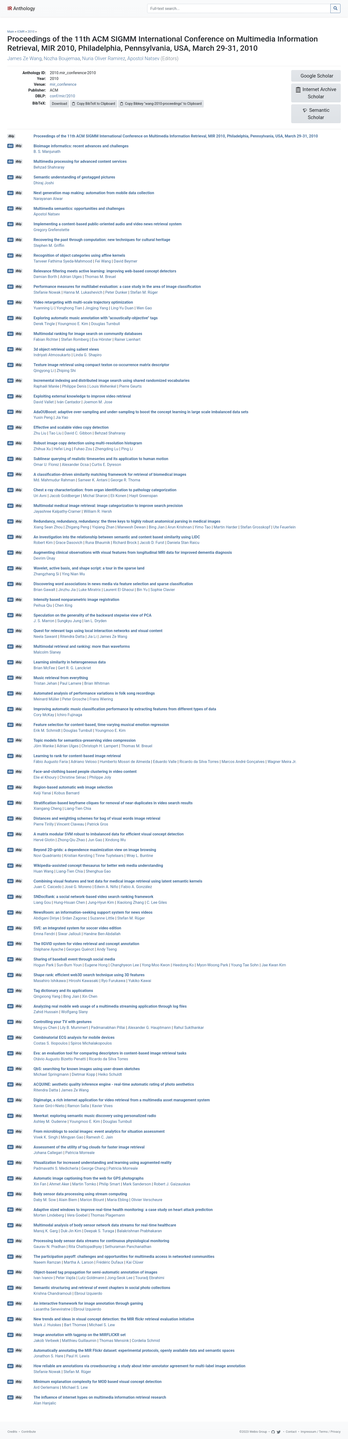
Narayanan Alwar (48, 198)
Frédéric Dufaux (109, 1262)
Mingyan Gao (72, 1137)
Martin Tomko (84, 1184)
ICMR (21, 31)
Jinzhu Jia (67, 589)
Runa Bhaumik (97, 542)
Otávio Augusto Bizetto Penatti (60, 1059)
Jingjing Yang (96, 308)
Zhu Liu (40, 433)
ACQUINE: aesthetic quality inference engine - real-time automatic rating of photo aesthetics (114, 1084)
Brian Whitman (96, 683)
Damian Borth (45, 276)
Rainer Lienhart (128, 339)
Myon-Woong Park (212, 965)
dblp (11, 136)
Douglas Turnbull (105, 323)
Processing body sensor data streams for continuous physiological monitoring (101, 1241)
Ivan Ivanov (43, 1277)
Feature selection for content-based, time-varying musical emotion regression (101, 724)
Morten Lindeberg (49, 1215)
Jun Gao (95, 840)
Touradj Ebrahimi (149, 1277)
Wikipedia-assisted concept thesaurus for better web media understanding (98, 865)
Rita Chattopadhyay (85, 1246)
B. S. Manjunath (47, 151)
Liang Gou (42, 902)
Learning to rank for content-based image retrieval (77, 756)
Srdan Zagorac (74, 918)
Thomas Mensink (114, 1340)
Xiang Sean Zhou (48, 527)
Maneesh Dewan (131, 527)
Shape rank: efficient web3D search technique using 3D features (89, 975)
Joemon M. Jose (97, 402)
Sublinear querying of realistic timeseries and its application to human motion (101, 458)
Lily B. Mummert (74, 1027)
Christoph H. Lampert (99, 746)
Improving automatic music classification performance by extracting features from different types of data (125, 709)
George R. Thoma (125, 480)
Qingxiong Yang (47, 996)
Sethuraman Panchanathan (128, 1246)
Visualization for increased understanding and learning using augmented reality (103, 1162)
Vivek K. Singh (46, 1137)
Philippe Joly (100, 777)
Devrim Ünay (44, 558)
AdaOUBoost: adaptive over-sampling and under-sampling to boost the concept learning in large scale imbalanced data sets (141, 411)
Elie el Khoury (45, 777)
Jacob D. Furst (152, 542)
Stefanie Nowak (47, 292)
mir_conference (63, 84)
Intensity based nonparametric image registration (76, 599)
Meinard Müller (46, 699)
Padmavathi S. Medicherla (56, 1168)
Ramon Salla (78, 1106)
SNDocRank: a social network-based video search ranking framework (93, 896)
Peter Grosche (74, 699)
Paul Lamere (70, 683)
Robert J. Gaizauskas (172, 1184)
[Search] (239, 8)
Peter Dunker (116, 292)
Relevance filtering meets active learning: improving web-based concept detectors (105, 271)
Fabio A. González (136, 886)
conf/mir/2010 (62, 96)
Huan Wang (43, 871)
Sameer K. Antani (93, 480)
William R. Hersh (98, 511)
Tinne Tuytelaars (109, 855)
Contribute (28, 1431)
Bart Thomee (75, 1325)
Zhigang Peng (77, 527)
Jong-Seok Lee (119, 1277)
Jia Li (92, 636)
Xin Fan (40, 1184)
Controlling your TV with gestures (63, 1021)
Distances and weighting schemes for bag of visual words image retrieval (97, 818)
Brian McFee (44, 668)
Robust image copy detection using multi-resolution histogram (88, 443)
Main (10, 31)
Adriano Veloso (84, 761)
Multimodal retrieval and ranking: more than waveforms (82, 646)
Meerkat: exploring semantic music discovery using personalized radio (95, 1115)
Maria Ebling (117, 1199)
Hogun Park (44, 965)
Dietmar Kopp (83, 1074)
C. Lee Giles (157, 902)
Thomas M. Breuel (100, 276)
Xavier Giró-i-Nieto (49, 1106)
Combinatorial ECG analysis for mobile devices (74, 1037)
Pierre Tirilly (44, 824)
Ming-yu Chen (45, 1027)
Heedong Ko (183, 965)
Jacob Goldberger (65, 495)
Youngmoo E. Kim (73, 323)
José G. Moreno (78, 886)
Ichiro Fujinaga (69, 714)
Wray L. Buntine (139, 855)
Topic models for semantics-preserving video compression (85, 740)
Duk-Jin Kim (71, 1231)
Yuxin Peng (43, 417)
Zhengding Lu (106, 449)
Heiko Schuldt (110, 1074)
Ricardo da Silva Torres (199, 761)
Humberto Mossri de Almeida (125, 761)
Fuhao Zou (83, 449)
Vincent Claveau (70, 824)
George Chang (93, 1168)
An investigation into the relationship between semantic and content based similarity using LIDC (117, 536)
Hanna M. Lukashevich (83, 292)
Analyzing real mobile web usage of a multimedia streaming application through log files (110, 1006)
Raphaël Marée (46, 386)
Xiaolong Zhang (130, 902)
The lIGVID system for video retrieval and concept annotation (86, 943)
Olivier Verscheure (146, 1199)
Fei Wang (103, 261)
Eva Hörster (102, 339)
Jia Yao (62, 417)
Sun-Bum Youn (69, 965)
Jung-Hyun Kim (101, 902)
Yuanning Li (44, 308)
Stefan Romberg (75, 339)
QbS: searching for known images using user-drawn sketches (87, 1068)
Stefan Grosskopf (255, 527)
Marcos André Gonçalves (243, 761)
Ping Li (127, 449)
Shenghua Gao (98, 871)
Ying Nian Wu (73, 574)
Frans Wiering (101, 699)
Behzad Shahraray (49, 167)
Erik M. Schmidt (47, 730)
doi (10, 146)
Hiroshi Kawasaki (83, 980)
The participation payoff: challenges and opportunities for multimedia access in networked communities (124, 1256)
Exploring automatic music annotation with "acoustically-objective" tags (96, 318)
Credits (12, 1431)
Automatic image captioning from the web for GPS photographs (89, 1178)
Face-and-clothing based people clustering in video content (85, 771)
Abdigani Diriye (46, 918)
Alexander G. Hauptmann (149, 1027)
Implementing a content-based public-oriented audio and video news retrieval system (108, 224)
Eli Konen (118, 495)
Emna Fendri (44, 934)
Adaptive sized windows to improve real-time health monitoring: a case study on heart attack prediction (123, 1209)
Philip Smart (109, 1184)
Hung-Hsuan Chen (69, 902)
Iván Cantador (68, 402)
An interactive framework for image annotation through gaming (88, 1303)
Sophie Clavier (162, 589)
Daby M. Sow (45, 1199)
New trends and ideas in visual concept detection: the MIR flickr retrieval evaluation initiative (114, 1319)
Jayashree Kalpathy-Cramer (57, 511)
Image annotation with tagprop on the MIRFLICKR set (80, 1334)
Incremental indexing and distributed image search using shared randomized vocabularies (112, 380)
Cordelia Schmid (146, 1340)
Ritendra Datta (72, 636)
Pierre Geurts (130, 386)
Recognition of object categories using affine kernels (79, 255)
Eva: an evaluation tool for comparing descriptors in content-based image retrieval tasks (110, 1053)
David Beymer (126, 261)
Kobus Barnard (67, 793)
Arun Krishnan (179, 527)
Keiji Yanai (42, 793)
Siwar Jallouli (69, 934)
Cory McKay (44, 714)
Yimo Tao (203, 527)
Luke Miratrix (90, 589)
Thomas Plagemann (107, 1215)
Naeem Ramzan (47, 1262)
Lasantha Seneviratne (52, 1309)
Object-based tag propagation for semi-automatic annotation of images (95, 1272)
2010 (31, 31)
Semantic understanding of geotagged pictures (74, 177)
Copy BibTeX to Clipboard (93, 104)
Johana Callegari (48, 1152)
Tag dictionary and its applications (63, 990)
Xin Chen (89, 996)
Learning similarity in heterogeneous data (70, 662)
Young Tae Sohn (245, 965)
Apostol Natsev (143, 58)
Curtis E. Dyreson (106, 464)
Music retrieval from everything (61, 677)
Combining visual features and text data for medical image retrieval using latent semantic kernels (118, 881)
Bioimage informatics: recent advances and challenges (81, 145)
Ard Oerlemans (46, 1387)
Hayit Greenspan (143, 495)
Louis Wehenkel (102, 386)
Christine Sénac (72, 777)
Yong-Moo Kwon (156, 965)
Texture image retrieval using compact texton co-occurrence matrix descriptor (101, 365)
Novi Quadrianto (47, 855)
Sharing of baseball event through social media (74, 959)
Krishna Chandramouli (53, 1293)
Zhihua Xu (42, 449)
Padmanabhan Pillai (108, 1027)
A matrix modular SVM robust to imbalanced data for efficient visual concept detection (109, 834)
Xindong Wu (115, 840)
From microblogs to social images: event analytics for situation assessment (99, 1131)
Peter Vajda (65, 1277)
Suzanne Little (102, 918)
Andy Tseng (107, 949)
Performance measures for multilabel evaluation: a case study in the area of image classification (117, 286)
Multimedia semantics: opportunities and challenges (79, 208)
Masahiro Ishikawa (50, 980)
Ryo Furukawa (113, 980)
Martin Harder (226, 527)
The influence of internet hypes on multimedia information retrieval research (100, 1397)
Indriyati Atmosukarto (52, 355)
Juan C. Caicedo (48, 886)
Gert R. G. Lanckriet (74, 668)
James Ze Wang (24, 58)
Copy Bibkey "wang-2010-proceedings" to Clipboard (161, 104)
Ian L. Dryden (95, 621)
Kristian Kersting (78, 855)
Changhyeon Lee (124, 965)
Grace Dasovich (69, 542)
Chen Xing (63, 605)
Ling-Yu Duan (122, 308)
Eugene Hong (96, 965)
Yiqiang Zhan (103, 527)
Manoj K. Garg (46, 1231)
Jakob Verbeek (46, 1340)
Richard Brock (125, 542)
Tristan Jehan (45, 683)
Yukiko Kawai (139, 980)
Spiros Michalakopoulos (91, 1043)
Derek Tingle (44, 323)
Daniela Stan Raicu (183, 542)
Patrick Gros (97, 824)
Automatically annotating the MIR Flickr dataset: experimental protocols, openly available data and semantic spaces (134, 1350)
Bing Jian (157, 527)
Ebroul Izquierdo (88, 1293)
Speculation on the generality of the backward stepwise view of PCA (93, 615)
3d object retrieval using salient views (66, 349)
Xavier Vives (102, 1106)
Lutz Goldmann (91, 1277)
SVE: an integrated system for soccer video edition (77, 928)
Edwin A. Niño (106, 886)
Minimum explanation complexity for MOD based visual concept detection (98, 1381)
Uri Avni (40, 495)
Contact (291, 1431)
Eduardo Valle (165, 761)
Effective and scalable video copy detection (71, 427)
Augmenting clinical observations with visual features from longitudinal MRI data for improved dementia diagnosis (133, 552)
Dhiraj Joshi (44, 183)
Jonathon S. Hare (48, 1356)
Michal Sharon (95, 495)
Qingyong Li (44, 370)
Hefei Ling (62, 449)
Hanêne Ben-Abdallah (102, 934)
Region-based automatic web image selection (73, 787)
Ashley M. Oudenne (50, 1121)
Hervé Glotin (44, 840)
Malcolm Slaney (47, 652)
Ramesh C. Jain (99, 1137)
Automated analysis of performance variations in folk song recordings (94, 693)
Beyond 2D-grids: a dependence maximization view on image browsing (95, 850)
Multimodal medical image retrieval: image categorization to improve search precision (108, 505)
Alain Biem (68, 1199)
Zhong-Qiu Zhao (71, 840)
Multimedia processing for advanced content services (80, 161)
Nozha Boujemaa (62, 58)
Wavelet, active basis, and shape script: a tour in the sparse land (89, 568)
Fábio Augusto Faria (51, 761)
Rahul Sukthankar (189, 1027)
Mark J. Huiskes (47, 1325)
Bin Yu (142, 589)
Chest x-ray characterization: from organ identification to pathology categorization (105, 490)
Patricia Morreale (80, 1152)
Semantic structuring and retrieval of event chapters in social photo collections (102, 1287)
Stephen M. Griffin (49, 245)
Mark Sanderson (137, 1184)
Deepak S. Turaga (99, 1231)
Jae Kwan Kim (273, 965)
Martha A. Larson (79, 1262)
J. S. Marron (44, 621)
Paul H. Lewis (77, 1356)
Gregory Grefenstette (51, 230)
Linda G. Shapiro (87, 355)
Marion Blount (92, 1199)
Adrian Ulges (71, 276)
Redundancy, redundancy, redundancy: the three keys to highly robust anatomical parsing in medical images (127, 521)
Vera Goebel (77, 1215)
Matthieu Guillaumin (79, 1340)
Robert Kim (43, 542)
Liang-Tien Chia (78, 808)
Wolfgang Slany (74, 1012)
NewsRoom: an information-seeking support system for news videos (93, 912)
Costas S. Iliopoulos (51, 1043)
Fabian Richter (46, 339)
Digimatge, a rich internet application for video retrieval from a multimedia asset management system (122, 1100)
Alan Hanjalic (45, 1403)
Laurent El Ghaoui (119, 589)
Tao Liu (55, 433)
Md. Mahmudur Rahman (54, 480)
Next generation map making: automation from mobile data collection (94, 193)
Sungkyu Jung (69, 621)
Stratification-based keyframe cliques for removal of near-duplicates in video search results (113, 802)
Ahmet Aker (59, 1184)
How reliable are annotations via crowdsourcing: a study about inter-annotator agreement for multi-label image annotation (140, 1366)
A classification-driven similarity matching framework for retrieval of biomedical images (110, 474)
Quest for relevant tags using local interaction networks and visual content (98, 630)
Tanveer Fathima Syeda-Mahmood (63, 261)
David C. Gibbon (78, 433)
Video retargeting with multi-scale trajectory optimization (83, 302)
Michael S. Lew (102, 1325)
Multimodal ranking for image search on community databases (88, 333)
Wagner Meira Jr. (282, 761)
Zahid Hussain (46, 1012)
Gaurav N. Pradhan (50, 1246)
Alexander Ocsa (75, 464)
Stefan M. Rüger (144, 292)
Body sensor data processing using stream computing (80, 1194)
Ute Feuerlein (284, 527)
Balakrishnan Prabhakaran (139, 1231)
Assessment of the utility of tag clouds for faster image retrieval (89, 1147)
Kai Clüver (134, 1262)
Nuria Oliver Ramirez (103, 58)
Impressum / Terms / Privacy (321, 1431)
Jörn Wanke (44, 746)
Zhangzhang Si (46, 574)
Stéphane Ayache (48, 949)
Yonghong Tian (69, 308)
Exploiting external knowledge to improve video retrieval (82, 396)
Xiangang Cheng (48, 808)
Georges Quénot (80, 949)
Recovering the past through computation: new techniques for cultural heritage (102, 239)
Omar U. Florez (46, 464)
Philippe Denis (74, 386)
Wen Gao (144, 308)
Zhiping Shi (66, 370)
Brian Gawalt (44, 589)
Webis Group (258, 1431)
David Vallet (44, 402)
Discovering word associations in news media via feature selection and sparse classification (113, 584)
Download (59, 104)
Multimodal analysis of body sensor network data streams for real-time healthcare (105, 1225)
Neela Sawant (45, 636)
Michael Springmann (51, 1074)
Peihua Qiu (43, 605)
